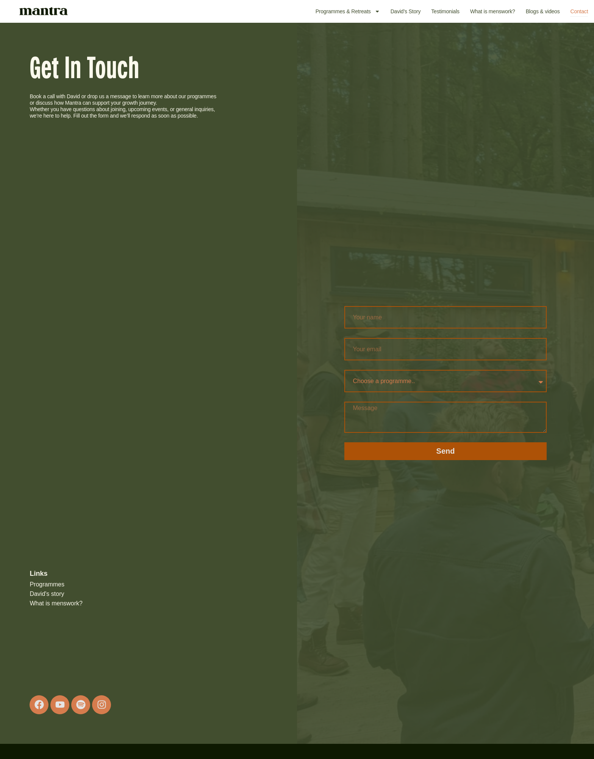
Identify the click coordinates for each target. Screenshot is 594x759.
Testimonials (445, 11)
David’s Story (406, 11)
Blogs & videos (543, 11)
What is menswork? (492, 11)
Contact (579, 11)
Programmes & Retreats (348, 11)
